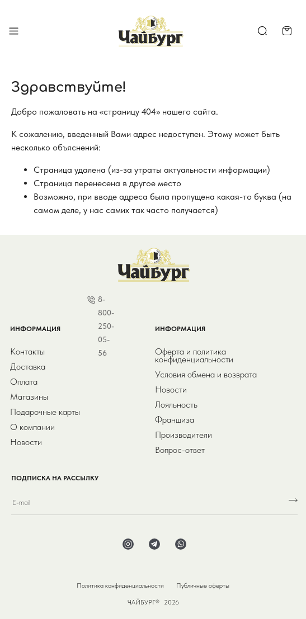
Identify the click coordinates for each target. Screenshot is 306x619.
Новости (26, 442)
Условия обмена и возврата (206, 375)
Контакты (27, 352)
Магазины (29, 397)
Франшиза (174, 420)
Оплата (23, 382)
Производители (183, 435)
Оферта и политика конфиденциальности (194, 355)
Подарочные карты (45, 412)
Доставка (27, 367)
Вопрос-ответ (180, 450)
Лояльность (176, 405)
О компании (32, 427)
